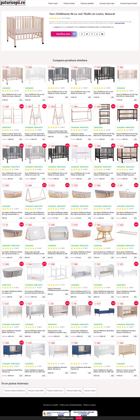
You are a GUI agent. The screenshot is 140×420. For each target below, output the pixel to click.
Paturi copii (53, 3)
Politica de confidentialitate (71, 405)
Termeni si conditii (50, 405)
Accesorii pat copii (107, 3)
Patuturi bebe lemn (55, 390)
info (20, 100)
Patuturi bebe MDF (36, 390)
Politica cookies (89, 405)
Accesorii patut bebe (128, 3)
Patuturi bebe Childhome (14, 390)
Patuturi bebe (69, 3)
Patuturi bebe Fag (73, 390)
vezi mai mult (120, 23)
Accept (79, 418)
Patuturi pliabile (87, 3)
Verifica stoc (66, 33)
